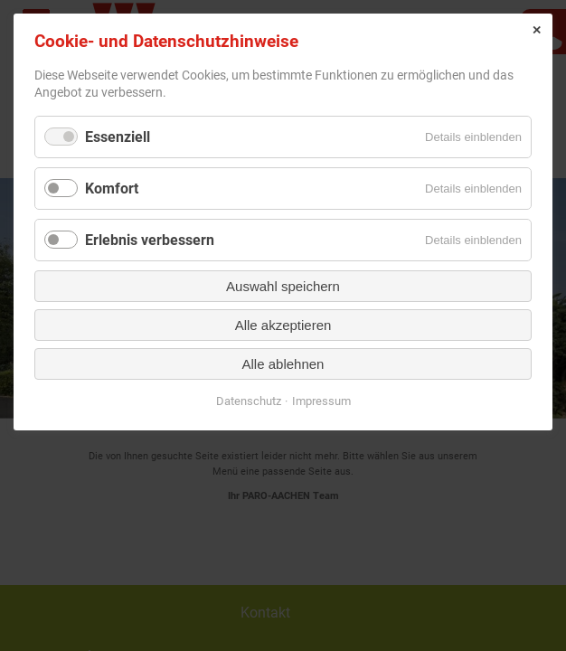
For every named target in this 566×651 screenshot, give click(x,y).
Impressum (321, 401)
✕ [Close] (537, 30)
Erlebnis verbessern (149, 240)
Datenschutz (248, 401)
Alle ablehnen (283, 364)
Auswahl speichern (283, 286)
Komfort (111, 188)
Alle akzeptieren (283, 325)
